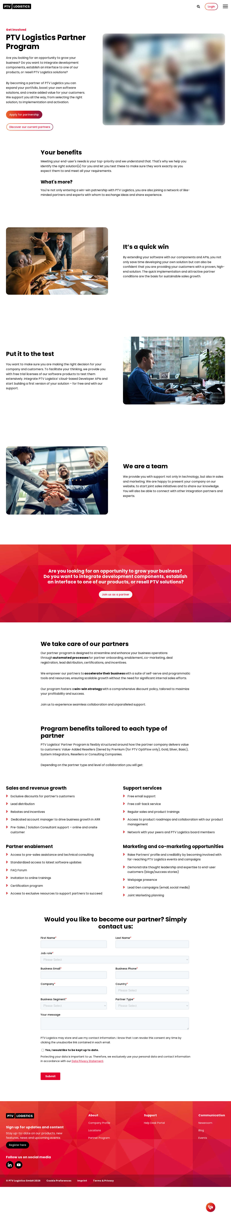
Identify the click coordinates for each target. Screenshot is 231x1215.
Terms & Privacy (103, 1180)
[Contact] (210, 1207)
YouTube (18, 1165)
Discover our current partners (29, 127)
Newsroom (205, 1123)
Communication (211, 1115)
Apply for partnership (24, 114)
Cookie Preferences (58, 1180)
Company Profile (99, 1123)
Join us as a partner (115, 594)
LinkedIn (9, 1165)
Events (202, 1138)
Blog (201, 1130)
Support (150, 1115)
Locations (94, 1130)
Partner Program (99, 1138)
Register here (17, 1145)
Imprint (82, 1180)
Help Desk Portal (154, 1123)
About (93, 1115)
